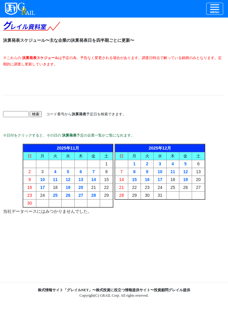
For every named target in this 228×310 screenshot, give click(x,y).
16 (147, 179)
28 (93, 195)
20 (80, 187)
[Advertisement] (114, 81)
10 (42, 179)
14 (93, 179)
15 (134, 179)
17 (42, 187)
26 (68, 195)
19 (68, 187)
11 (55, 179)
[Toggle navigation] (214, 9)
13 (80, 179)
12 (68, 179)
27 (80, 195)
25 (55, 195)
